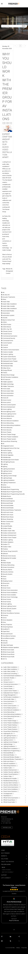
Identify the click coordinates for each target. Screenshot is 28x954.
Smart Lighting (7, 604)
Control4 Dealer (8, 686)
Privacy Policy (24, 947)
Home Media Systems (9, 708)
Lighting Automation (9, 469)
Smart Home (6, 588)
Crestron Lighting (8, 354)
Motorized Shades (8, 508)
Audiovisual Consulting (10, 674)
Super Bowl (6, 631)
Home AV (5, 398)
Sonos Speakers (7, 620)
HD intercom (6, 380)
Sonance (5, 615)
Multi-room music (8, 515)
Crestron (5, 347)
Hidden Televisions (8, 386)
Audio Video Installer (9, 306)
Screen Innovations (8, 567)
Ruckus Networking (8, 565)
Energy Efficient (7, 370)
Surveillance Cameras (9, 636)
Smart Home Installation (10, 593)
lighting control (7, 473)
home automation (8, 396)
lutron (4, 485)
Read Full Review (14, 921)
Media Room (6, 487)
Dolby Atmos (6, 368)
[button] (2, 3)
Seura (4, 579)
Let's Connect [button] (14, 878)
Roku (4, 560)
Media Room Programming (11, 489)
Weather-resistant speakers (11, 648)
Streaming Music (8, 627)
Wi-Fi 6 (5, 659)
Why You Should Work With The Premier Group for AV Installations (7, 87)
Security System (7, 574)
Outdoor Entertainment (9, 535)
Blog (3, 867)
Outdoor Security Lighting (10, 772)
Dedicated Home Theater (10, 361)
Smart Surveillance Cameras (11, 613)
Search (24, 26)
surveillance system (8, 638)
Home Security (7, 430)
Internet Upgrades (8, 455)
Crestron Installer (8, 352)
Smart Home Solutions (10, 791)
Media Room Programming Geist (12, 492)
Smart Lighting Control (9, 606)
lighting (5, 467)
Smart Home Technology (10, 597)
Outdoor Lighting (8, 540)
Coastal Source (7, 334)
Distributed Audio (8, 364)
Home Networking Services (11, 716)
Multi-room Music (8, 761)
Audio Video (6, 302)
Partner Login (7, 827)
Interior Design (7, 451)
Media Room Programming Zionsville (14, 494)
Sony (4, 622)
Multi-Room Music (8, 517)
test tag (5, 641)
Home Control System (9, 405)
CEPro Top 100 (7, 329)
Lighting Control (7, 471)
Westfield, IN (7, 796)
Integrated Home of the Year (11, 448)
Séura (4, 577)
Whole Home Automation (10, 798)
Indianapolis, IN (7, 734)
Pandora (5, 549)
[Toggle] (26, 667)
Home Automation (8, 393)
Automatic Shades (8, 678)
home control (7, 402)
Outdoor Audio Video (9, 531)
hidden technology (8, 384)
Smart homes (7, 602)
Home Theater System (9, 439)
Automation (6, 313)
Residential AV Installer (9, 558)
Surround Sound (7, 634)
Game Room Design (8, 375)
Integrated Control (9, 272)
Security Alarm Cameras (10, 783)
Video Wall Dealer (8, 645)
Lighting (5, 464)
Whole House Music (8, 654)
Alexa (4, 299)
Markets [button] (14, 856)
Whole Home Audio (8, 650)
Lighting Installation (8, 480)
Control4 (5, 345)
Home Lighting (7, 409)
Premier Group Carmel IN (10, 551)
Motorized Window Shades (11, 757)
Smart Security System (9, 609)
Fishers (5, 373)
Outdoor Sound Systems (10, 774)
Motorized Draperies (9, 501)
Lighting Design (7, 478)
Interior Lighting (7, 453)
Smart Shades (7, 611)
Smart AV (9, 269)
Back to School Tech (9, 320)
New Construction (8, 522)
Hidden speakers (8, 382)
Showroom (6, 583)
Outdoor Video (7, 547)
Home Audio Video (8, 391)
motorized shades (8, 506)
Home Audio (6, 389)
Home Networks (7, 428)
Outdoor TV (6, 544)
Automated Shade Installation (12, 676)
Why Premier (5, 853)
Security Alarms (7, 570)
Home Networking (8, 423)
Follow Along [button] (14, 864)
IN (3, 444)
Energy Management (9, 695)
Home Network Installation (11, 421)
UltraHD (5, 643)
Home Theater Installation (10, 437)
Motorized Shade (8, 503)
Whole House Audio (8, 652)
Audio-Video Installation (10, 309)
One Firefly (12, 947)
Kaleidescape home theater (11, 460)
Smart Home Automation (10, 590)
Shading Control (7, 581)
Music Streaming (8, 519)
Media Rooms (7, 496)
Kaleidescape (7, 457)
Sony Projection (7, 625)
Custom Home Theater (9, 359)
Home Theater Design (9, 435)
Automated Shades (8, 311)
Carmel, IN (6, 680)
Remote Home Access (9, 556)
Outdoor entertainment (9, 533)
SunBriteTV (6, 629)
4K (3, 293)
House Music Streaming (10, 441)
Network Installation (9, 764)
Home (3, 850)
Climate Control (7, 331)
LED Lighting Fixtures (9, 736)
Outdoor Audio (7, 528)
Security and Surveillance (10, 785)
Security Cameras (8, 572)
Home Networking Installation (11, 425)
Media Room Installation (10, 749)
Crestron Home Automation (11, 350)
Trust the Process (7, 862)
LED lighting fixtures (9, 462)
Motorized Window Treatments (12, 510)
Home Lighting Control (9, 414)
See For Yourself (7, 872)
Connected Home (8, 341)
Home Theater (7, 432)
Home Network (7, 418)
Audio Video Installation (9, 122)
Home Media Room (8, 416)
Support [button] (14, 875)
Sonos (5, 618)
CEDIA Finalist (7, 325)
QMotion (5, 554)
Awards (5, 318)
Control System (7, 343)
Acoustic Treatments (9, 297)
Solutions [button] (14, 859)
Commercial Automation (10, 336)
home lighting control (9, 412)
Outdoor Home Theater (9, 538)
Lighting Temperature (9, 483)
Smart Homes (7, 599)
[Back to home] (14, 3)
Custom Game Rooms (9, 357)
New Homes (6, 524)
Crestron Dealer (7, 689)
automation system (8, 315)
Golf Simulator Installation (10, 377)
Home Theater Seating (10, 725)
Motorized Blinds (8, 499)
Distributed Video (8, 366)
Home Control (7, 400)
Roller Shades (7, 563)
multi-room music (8, 512)
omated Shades (7, 526)
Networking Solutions (9, 766)
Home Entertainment (9, 407)
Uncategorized (7, 794)
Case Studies (6, 870)
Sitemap (18, 947)
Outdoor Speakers (8, 542)
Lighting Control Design (10, 476)
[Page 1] (20, 45)
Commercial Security (9, 338)
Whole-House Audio (8, 657)
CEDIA (5, 322)
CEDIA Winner (7, 327)
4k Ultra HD (6, 295)
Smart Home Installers (9, 595)
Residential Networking (10, 781)
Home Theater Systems (10, 729)
